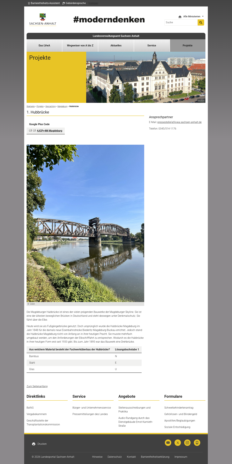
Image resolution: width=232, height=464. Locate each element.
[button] (44, 3)
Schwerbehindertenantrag (178, 407)
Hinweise (97, 456)
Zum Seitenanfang (37, 386)
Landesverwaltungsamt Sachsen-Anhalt (116, 36)
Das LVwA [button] (44, 45)
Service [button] (151, 45)
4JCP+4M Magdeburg (49, 130)
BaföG (30, 407)
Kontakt (131, 456)
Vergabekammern (37, 414)
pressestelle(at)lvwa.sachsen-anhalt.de (179, 122)
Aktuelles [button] (116, 45)
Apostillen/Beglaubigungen (179, 420)
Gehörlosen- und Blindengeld (180, 414)
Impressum (180, 456)
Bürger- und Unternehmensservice (91, 407)
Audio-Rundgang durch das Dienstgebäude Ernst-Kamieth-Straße (135, 421)
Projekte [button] (188, 45)
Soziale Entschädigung (177, 427)
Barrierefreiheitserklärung (155, 456)
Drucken (39, 444)
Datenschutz (115, 456)
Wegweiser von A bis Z (80, 45)
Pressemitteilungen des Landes (90, 414)
